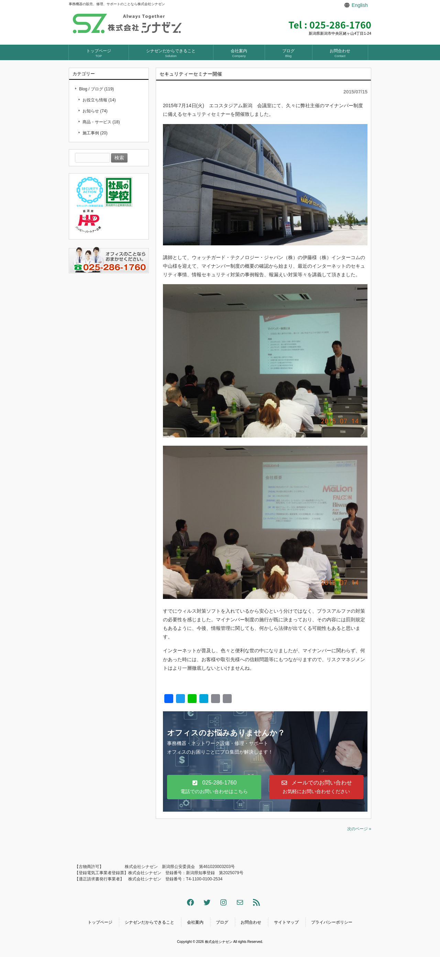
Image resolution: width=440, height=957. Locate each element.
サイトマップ (286, 922)
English (360, 5)
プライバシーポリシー (331, 922)
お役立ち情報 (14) (99, 100)
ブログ (222, 922)
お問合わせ (251, 922)
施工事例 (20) (95, 133)
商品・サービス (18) (101, 122)
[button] (214, 787)
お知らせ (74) (95, 111)
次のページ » (359, 828)
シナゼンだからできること (149, 922)
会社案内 (195, 922)
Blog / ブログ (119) (96, 89)
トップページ (100, 922)
